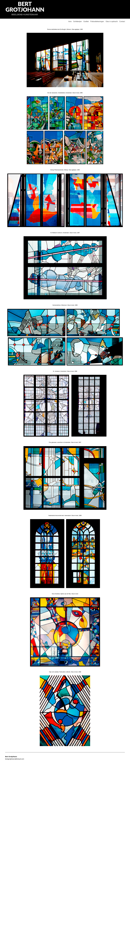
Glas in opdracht (112, 21)
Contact (122, 21)
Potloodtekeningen (97, 21)
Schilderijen (77, 21)
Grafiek (86, 21)
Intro (70, 21)
